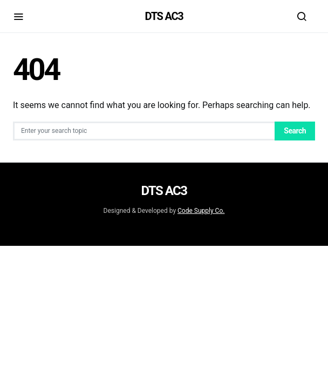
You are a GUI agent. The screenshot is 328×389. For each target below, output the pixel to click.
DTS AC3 (164, 16)
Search (295, 130)
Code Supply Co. (200, 210)
